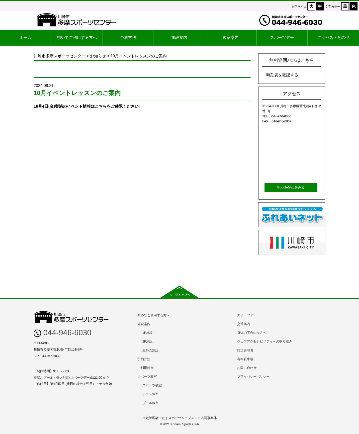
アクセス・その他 (333, 37)
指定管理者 (245, 350)
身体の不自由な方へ (251, 333)
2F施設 (147, 341)
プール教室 (150, 403)
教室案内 (231, 37)
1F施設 (147, 333)
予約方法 (128, 37)
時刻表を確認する (282, 75)
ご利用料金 (145, 368)
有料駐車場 (245, 359)
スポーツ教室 (147, 376)
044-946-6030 (62, 332)
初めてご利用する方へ (77, 37)
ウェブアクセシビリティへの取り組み (264, 341)
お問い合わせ (247, 368)
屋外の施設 (150, 350)
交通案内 (243, 324)
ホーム (25, 37)
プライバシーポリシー (253, 376)
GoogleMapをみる (291, 187)
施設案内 (179, 37)
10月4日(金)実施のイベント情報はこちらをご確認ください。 (88, 106)
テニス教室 (150, 394)
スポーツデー (282, 37)
